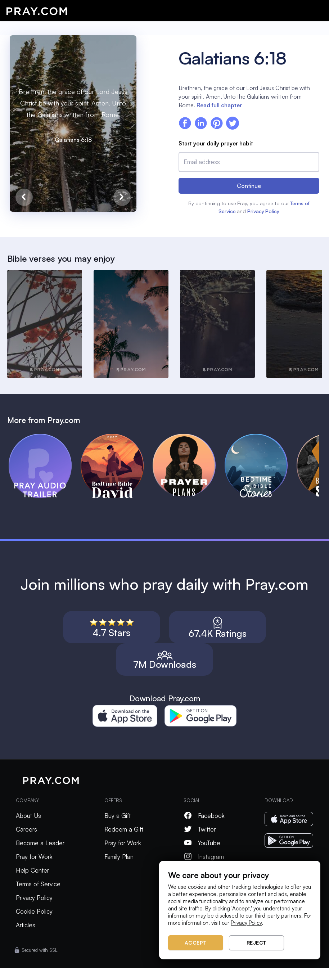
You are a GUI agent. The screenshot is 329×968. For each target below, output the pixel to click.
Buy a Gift (117, 815)
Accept (196, 943)
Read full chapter (219, 105)
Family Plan (119, 856)
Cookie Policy (34, 911)
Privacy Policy (263, 211)
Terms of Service (38, 884)
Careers (26, 829)
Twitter (200, 829)
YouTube (202, 843)
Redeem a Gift (123, 829)
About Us (28, 815)
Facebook (204, 815)
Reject (257, 943)
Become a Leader (40, 843)
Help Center (32, 870)
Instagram (204, 856)
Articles (25, 925)
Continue (249, 185)
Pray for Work (34, 856)
